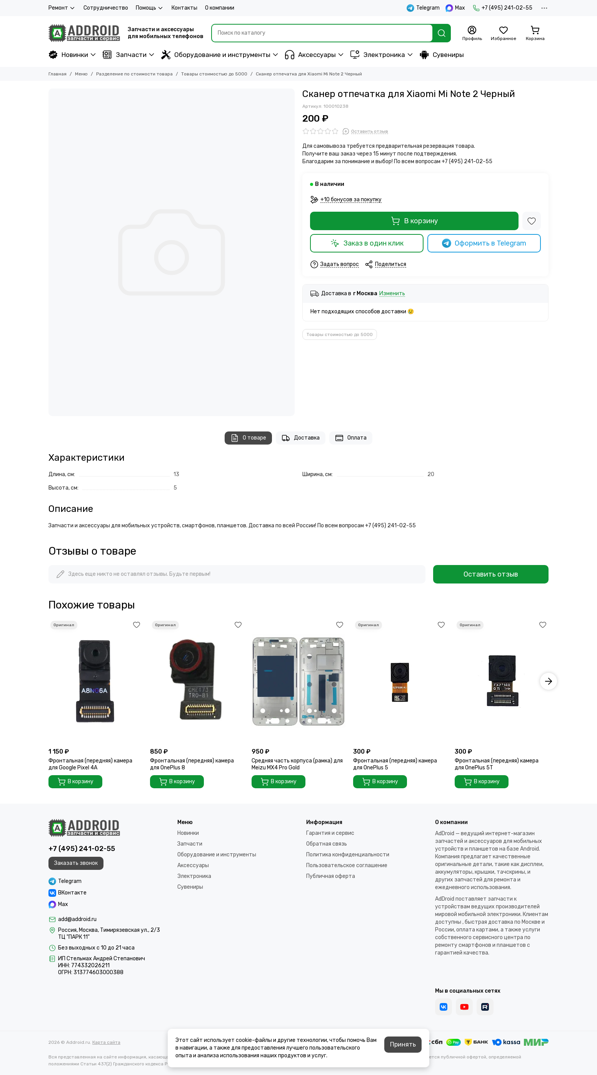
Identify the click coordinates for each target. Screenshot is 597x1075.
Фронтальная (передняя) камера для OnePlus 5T (497, 764)
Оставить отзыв (491, 574)
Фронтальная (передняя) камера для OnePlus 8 (192, 764)
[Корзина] (535, 33)
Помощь (150, 8)
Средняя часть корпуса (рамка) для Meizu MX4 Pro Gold (297, 764)
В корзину (414, 221)
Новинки (68, 54)
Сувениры (442, 54)
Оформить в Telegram (484, 243)
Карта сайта (106, 1042)
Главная (57, 74)
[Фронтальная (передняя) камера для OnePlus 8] (197, 681)
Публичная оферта (330, 876)
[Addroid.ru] (84, 33)
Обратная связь (326, 844)
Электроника (377, 54)
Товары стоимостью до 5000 (214, 74)
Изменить (392, 294)
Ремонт (62, 8)
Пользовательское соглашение (346, 865)
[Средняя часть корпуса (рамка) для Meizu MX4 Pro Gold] (298, 681)
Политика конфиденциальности (347, 854)
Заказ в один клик (367, 243)
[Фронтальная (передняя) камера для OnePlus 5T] (502, 681)
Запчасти (125, 54)
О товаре (248, 438)
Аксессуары (310, 54)
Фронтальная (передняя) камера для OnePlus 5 (395, 764)
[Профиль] (472, 33)
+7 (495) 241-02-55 (502, 8)
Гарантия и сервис (330, 833)
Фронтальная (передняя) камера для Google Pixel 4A (90, 764)
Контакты (184, 8)
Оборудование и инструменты (215, 54)
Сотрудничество (105, 8)
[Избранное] (503, 33)
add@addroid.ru (77, 919)
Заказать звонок (76, 863)
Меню (81, 74)
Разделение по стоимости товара (134, 74)
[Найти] (441, 33)
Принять (403, 1044)
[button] (548, 681)
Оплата (351, 438)
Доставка (301, 438)
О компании (219, 8)
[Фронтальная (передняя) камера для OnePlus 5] (400, 681)
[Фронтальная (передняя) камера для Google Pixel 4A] (95, 681)
